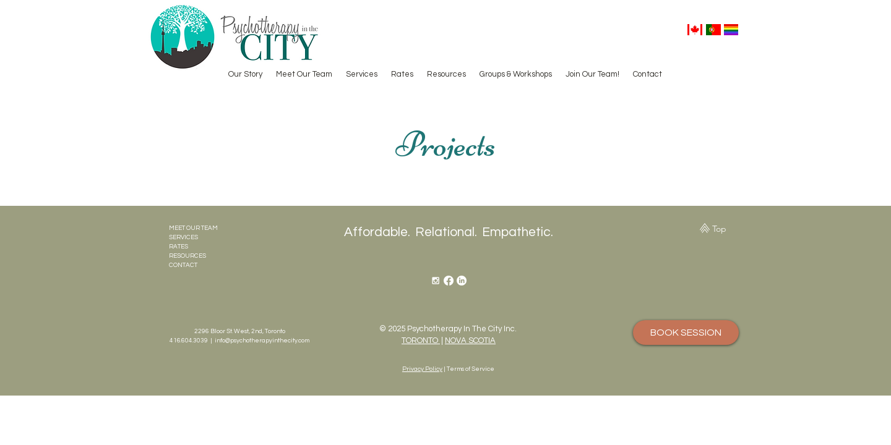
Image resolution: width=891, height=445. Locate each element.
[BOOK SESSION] (686, 332)
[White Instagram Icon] (436, 281)
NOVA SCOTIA (470, 340)
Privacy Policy (422, 369)
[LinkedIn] (462, 281)
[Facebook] (449, 281)
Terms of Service (470, 369)
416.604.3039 (189, 340)
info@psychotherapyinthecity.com (262, 340)
